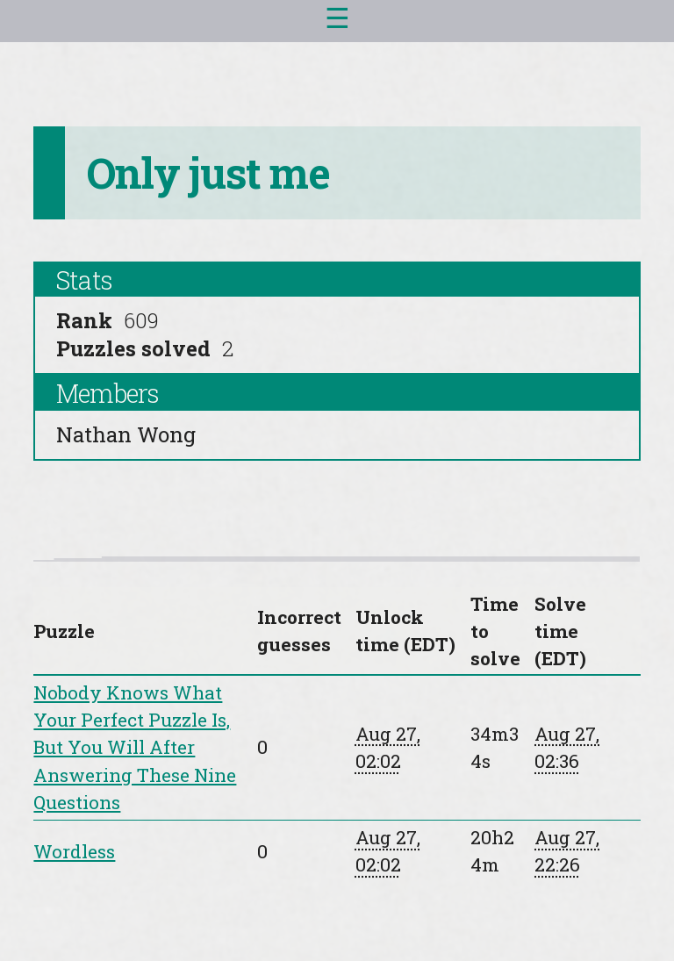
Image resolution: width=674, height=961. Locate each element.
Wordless (74, 851)
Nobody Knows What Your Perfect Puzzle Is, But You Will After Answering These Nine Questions (134, 747)
